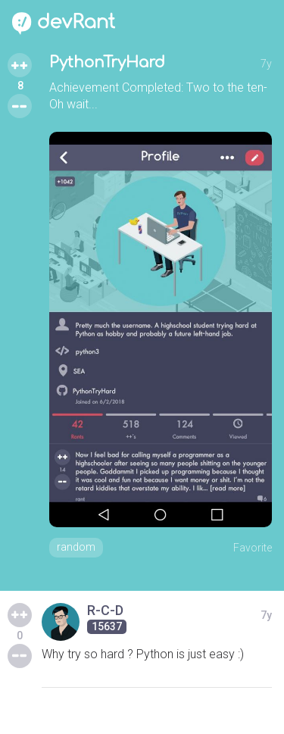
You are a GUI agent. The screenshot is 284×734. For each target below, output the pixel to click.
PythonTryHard (107, 62)
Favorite (252, 548)
